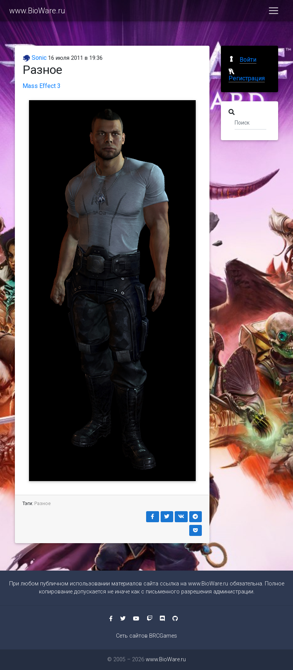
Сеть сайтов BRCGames (146, 636)
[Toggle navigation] (273, 12)
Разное (42, 503)
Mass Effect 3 (42, 86)
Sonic (35, 57)
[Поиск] (250, 122)
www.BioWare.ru (37, 12)
